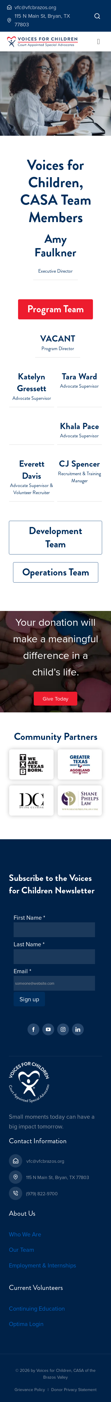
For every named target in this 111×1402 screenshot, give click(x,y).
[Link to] (97, 15)
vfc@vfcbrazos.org (45, 1161)
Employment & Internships (42, 1265)
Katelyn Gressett (31, 382)
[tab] (55, 309)
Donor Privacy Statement (73, 1390)
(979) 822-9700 (42, 1193)
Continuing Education (37, 1308)
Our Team (21, 1249)
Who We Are (25, 1234)
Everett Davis (31, 469)
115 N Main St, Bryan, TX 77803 (57, 1177)
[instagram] (63, 1029)
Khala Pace (79, 426)
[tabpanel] (55, 424)
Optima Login (26, 1323)
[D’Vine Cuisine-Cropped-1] (31, 788)
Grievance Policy (30, 1390)
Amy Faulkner (55, 245)
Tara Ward (79, 376)
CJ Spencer (79, 463)
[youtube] (48, 1029)
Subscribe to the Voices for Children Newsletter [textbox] (51, 884)
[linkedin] (78, 1029)
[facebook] (33, 1029)
